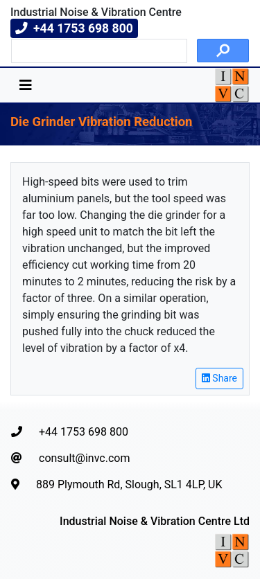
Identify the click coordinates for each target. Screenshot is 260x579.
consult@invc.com (70, 458)
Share (219, 378)
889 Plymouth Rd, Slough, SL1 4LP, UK (117, 484)
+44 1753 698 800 (69, 431)
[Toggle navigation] (25, 85)
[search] (97, 51)
